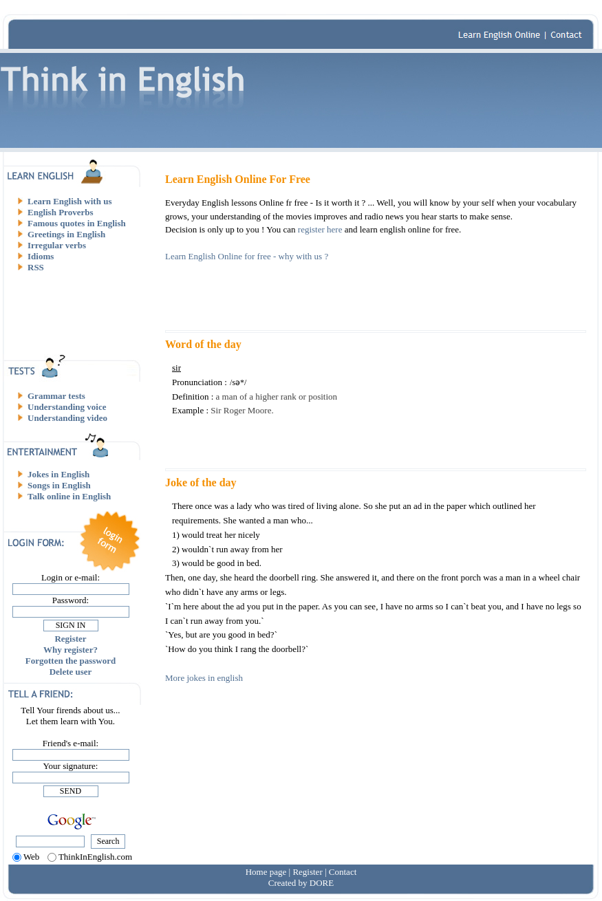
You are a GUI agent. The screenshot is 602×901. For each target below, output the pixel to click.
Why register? (70, 649)
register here (320, 229)
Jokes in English (58, 474)
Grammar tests (56, 396)
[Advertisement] (76, 313)
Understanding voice (67, 407)
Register (70, 638)
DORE (322, 883)
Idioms (41, 256)
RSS (36, 267)
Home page (266, 872)
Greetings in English (66, 234)
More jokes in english (204, 678)
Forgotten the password (70, 660)
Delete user (71, 671)
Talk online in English (69, 496)
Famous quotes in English (77, 223)
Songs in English (59, 485)
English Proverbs (60, 212)
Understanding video (67, 418)
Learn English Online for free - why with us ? (246, 256)
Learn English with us (69, 201)
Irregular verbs (57, 245)
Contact (342, 872)
